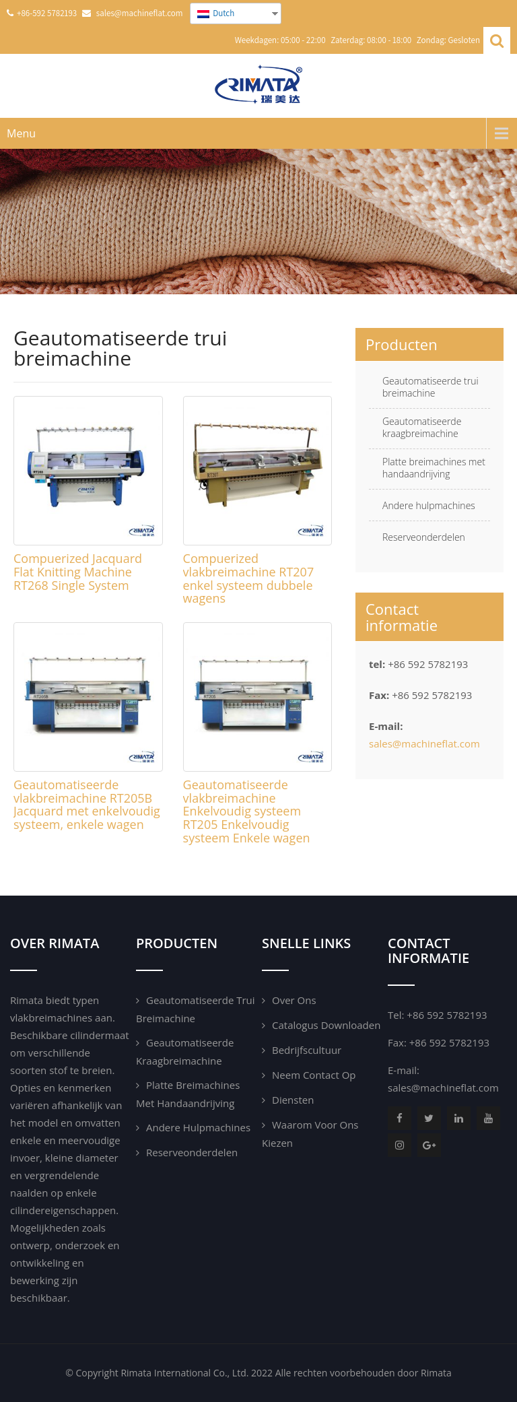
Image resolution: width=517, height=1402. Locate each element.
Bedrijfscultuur (306, 1050)
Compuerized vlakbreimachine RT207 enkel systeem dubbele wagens (248, 578)
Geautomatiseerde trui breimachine (430, 387)
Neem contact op (314, 1074)
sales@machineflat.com (424, 743)
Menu (21, 133)
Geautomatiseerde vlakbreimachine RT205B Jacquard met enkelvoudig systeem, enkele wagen (86, 804)
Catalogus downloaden (326, 1025)
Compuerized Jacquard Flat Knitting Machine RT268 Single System (77, 571)
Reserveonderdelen (423, 537)
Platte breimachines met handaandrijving (433, 468)
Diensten (293, 1099)
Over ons (294, 1000)
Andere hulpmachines (428, 506)
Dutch (216, 13)
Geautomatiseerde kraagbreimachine (421, 427)
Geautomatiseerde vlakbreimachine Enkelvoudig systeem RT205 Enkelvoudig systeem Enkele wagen (246, 811)
